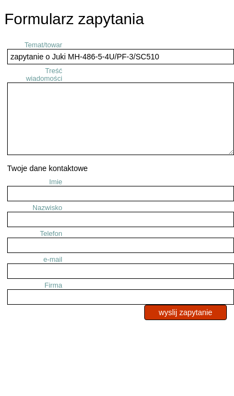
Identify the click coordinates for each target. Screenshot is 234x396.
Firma (53, 285)
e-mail (52, 259)
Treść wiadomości (44, 74)
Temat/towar (43, 45)
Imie (55, 182)
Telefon (51, 234)
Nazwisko (47, 208)
